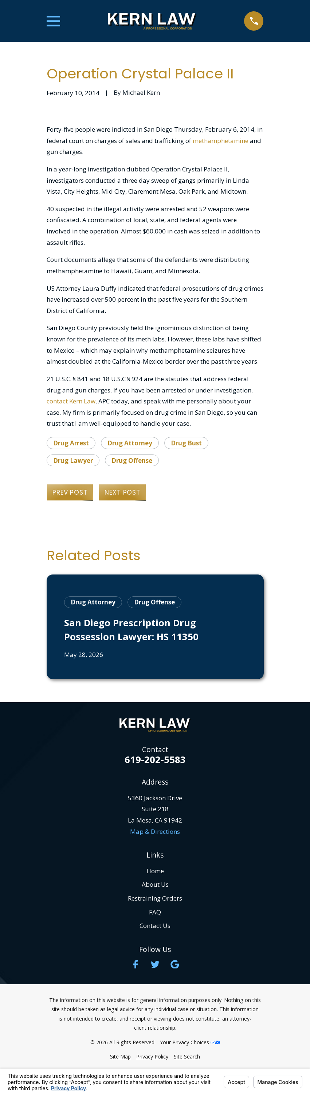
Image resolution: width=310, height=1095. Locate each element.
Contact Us (155, 925)
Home (155, 871)
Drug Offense (131, 460)
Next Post (122, 492)
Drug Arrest (71, 443)
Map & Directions (155, 831)
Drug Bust (186, 443)
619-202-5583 (155, 760)
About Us (155, 884)
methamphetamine (220, 140)
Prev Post (69, 492)
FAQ (155, 912)
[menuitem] (120, 1056)
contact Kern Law (71, 401)
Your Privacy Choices (190, 1042)
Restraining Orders (155, 898)
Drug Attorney (129, 443)
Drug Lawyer (73, 460)
